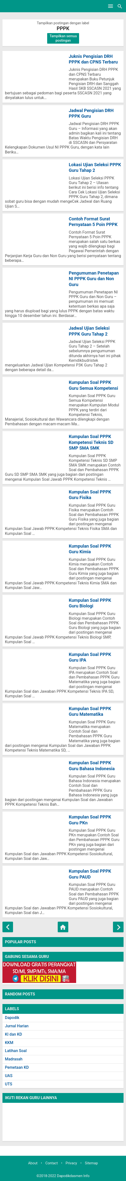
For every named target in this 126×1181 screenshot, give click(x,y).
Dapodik (12, 1017)
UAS (9, 1075)
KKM (9, 1042)
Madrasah (13, 1059)
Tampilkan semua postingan (63, 38)
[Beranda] (63, 927)
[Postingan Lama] (118, 927)
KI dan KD (13, 1034)
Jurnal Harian (16, 1026)
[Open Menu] (110, 6)
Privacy (71, 1163)
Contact (51, 1163)
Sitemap (91, 1163)
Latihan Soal (16, 1050)
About (32, 1163)
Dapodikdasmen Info (73, 1176)
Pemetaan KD (17, 1067)
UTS (8, 1084)
